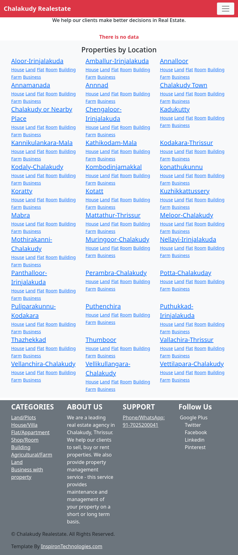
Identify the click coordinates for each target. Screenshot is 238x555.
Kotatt (94, 191)
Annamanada (30, 85)
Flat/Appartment (30, 432)
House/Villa (24, 425)
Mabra (20, 215)
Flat (40, 69)
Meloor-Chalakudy (186, 215)
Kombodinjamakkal (114, 167)
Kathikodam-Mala (111, 142)
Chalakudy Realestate (37, 8)
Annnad (97, 85)
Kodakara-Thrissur (186, 142)
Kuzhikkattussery (184, 191)
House (17, 69)
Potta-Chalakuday (185, 273)
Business (32, 77)
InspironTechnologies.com (71, 546)
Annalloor (174, 61)
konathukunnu (181, 167)
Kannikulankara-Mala (42, 142)
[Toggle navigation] (225, 8)
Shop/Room (24, 439)
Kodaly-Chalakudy (37, 167)
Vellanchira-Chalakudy (43, 364)
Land (30, 69)
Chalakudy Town (183, 85)
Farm (16, 77)
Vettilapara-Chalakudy (192, 364)
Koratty (21, 191)
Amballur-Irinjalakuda (117, 61)
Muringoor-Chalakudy (117, 239)
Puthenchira (103, 306)
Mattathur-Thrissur (113, 215)
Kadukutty (175, 109)
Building (67, 69)
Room (52, 69)
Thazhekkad (28, 339)
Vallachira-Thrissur (187, 339)
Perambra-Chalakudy (116, 273)
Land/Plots (23, 417)
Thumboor (101, 339)
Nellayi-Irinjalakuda (188, 239)
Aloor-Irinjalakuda (37, 61)
